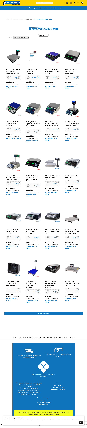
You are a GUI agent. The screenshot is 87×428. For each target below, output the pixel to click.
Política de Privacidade (43, 402)
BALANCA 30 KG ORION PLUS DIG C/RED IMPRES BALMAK (50, 284)
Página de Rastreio (35, 337)
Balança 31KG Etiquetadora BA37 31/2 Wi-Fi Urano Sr (52, 123)
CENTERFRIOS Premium (58, 389)
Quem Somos (23, 337)
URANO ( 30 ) (17, 77)
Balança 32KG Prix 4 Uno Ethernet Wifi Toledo (52, 231)
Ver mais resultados (43, 313)
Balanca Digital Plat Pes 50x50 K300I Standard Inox (72, 231)
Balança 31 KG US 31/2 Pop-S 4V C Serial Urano (12, 123)
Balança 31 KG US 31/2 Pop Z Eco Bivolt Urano (71, 71)
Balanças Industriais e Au (42, 19)
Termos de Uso (43, 404)
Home (15, 337)
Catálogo (14, 19)
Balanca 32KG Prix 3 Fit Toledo (71, 176)
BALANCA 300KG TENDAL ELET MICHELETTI (31, 71)
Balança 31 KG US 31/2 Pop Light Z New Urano (52, 71)
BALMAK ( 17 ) (76, 237)
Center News (47, 337)
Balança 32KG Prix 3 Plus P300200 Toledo (13, 231)
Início (7, 19)
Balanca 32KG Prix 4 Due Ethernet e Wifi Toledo (32, 231)
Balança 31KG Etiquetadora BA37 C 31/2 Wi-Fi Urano (72, 123)
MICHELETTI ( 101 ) (36, 77)
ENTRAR (77, 2)
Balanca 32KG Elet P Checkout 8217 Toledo (52, 177)
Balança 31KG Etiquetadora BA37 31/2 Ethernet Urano (33, 124)
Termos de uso (44, 425)
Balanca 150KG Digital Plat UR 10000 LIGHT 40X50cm (31, 284)
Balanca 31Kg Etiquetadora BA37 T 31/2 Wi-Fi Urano (13, 177)
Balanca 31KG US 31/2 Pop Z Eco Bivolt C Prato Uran (32, 178)
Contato (71, 337)
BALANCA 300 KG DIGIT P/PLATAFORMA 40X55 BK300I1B (72, 283)
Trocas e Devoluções (60, 337)
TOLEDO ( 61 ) (56, 183)
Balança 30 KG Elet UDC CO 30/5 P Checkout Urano (13, 71)
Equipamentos (25, 19)
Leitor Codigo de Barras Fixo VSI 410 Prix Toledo (13, 283)
